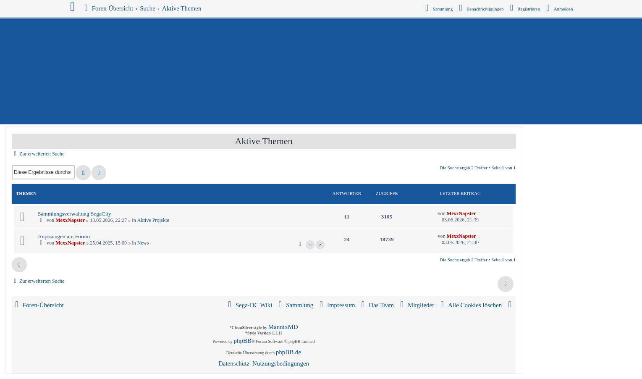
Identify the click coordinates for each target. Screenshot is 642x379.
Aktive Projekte (153, 220)
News (143, 243)
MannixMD (283, 327)
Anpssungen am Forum (64, 236)
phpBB (243, 340)
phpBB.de (288, 352)
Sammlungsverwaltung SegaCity (74, 214)
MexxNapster (70, 220)
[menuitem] (560, 8)
